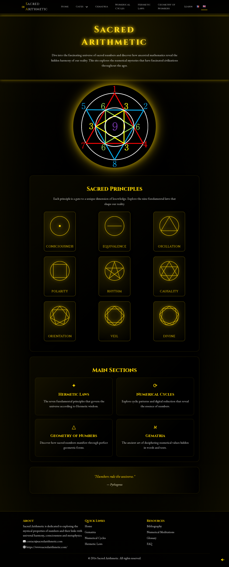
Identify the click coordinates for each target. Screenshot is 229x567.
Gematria (101, 6)
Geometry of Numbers (166, 6)
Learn (188, 6)
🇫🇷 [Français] (198, 6)
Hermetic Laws (144, 6)
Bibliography (154, 526)
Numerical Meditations (160, 532)
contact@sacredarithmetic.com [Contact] (44, 541)
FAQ (149, 544)
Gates (82, 6)
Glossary (151, 538)
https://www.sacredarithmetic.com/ (46, 547)
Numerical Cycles (122, 6)
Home (65, 6)
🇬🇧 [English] (204, 6)
